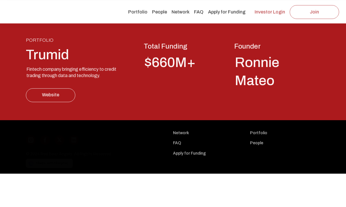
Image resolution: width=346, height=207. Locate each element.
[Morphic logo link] (96, 161)
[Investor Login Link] (270, 12)
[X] (62, 137)
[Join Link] (314, 12)
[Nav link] (137, 12)
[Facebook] (47, 137)
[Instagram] (33, 137)
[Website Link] (50, 95)
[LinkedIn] (76, 137)
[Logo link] (37, 8)
